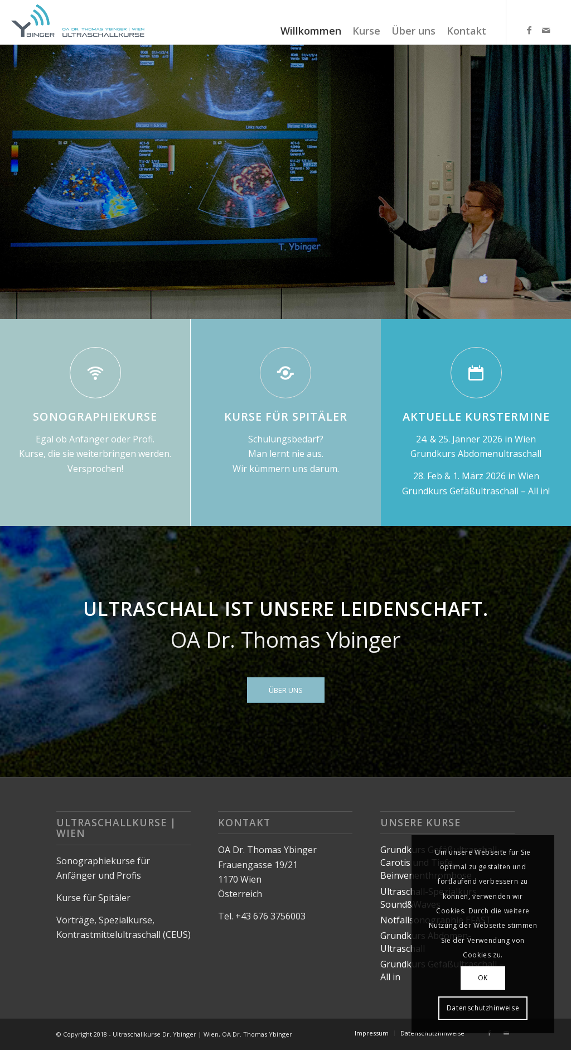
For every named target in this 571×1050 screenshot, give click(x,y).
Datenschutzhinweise (483, 1008)
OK (483, 977)
